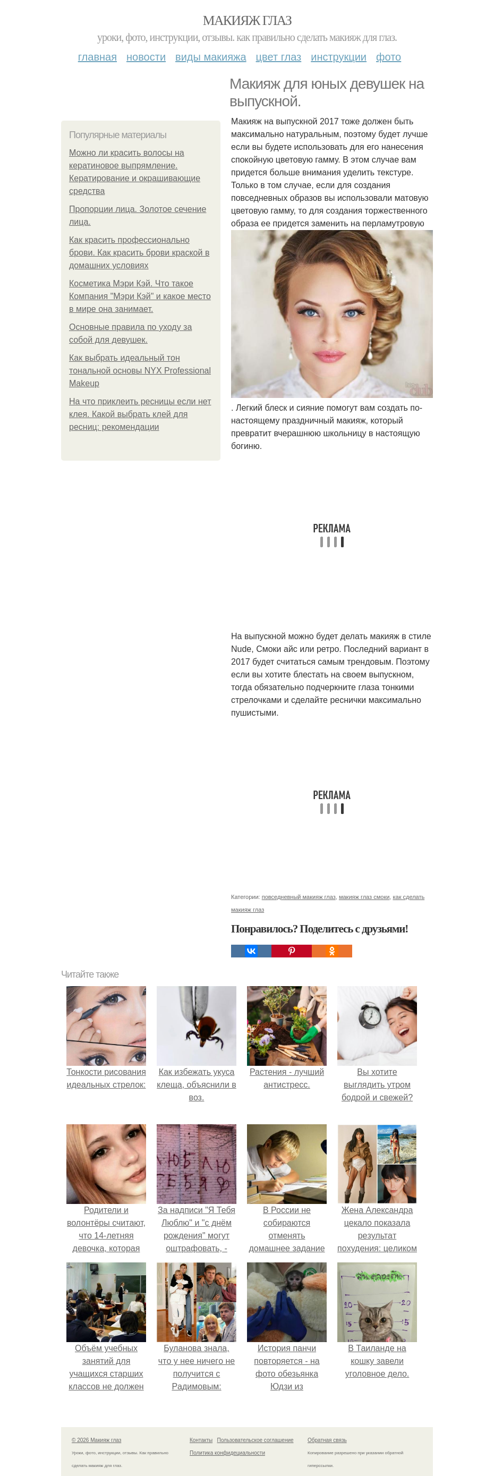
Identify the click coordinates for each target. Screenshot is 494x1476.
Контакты (201, 1440)
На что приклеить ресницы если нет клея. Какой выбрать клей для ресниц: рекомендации (140, 414)
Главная (97, 57)
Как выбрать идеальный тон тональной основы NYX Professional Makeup (140, 370)
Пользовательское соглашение (255, 1440)
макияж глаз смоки (364, 897)
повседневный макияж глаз (299, 897)
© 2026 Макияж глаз (96, 1440)
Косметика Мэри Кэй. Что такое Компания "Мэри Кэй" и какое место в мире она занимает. (140, 296)
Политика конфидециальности (227, 1453)
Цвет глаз (279, 57)
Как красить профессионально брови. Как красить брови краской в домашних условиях (139, 252)
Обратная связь (327, 1440)
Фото (388, 57)
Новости (146, 57)
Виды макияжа (210, 57)
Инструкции (339, 57)
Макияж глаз (247, 20)
